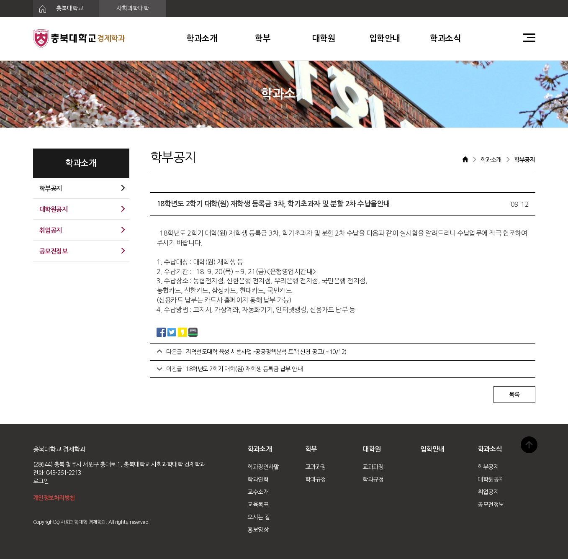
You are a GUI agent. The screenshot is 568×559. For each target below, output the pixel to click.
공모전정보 (491, 505)
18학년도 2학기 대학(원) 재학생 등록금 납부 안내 (244, 369)
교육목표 (257, 505)
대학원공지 (491, 479)
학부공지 (488, 467)
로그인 (41, 481)
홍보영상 (257, 530)
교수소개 (257, 492)
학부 (262, 38)
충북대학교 (58, 9)
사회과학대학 (132, 8)
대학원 (324, 38)
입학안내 (384, 38)
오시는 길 (258, 517)
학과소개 (201, 38)
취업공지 (488, 492)
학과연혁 (257, 479)
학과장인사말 (263, 467)
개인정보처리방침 (54, 498)
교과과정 (315, 467)
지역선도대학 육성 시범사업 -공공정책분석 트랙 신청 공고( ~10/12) (266, 352)
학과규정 (315, 479)
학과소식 (445, 38)
